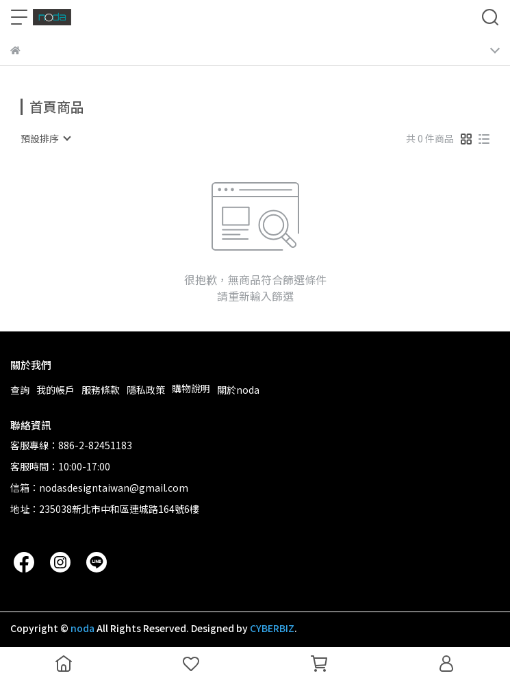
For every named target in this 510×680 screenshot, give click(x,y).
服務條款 (100, 389)
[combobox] (45, 138)
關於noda (238, 389)
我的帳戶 (55, 389)
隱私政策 (146, 389)
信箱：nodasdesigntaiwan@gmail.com (99, 487)
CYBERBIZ (272, 628)
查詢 (19, 389)
